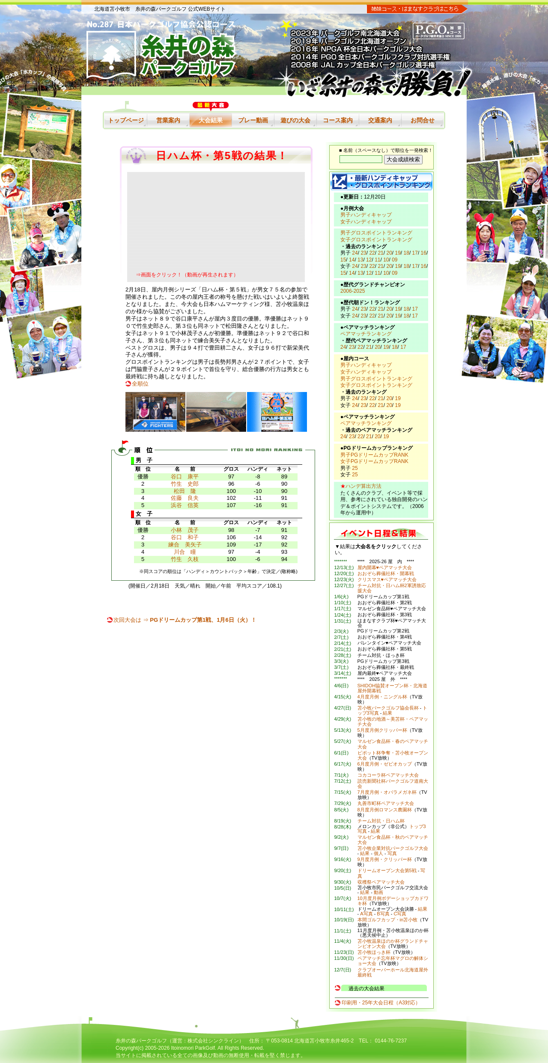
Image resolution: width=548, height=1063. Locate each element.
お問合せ (423, 120)
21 (380, 253)
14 (351, 260)
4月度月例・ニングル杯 (382, 696)
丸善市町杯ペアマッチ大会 (385, 803)
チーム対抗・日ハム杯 (381, 820)
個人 (378, 853)
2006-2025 (352, 291)
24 (354, 253)
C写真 (399, 913)
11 (377, 260)
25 (354, 468)
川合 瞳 (185, 552)
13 (360, 260)
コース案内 (338, 120)
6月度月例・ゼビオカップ (384, 763)
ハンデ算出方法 (363, 486)
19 (398, 253)
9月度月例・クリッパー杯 (384, 859)
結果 (387, 713)
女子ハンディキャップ (366, 222)
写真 (392, 853)
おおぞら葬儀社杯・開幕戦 (385, 573)
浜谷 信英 (185, 505)
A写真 (366, 913)
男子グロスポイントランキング (376, 233)
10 (386, 260)
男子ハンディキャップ (366, 215)
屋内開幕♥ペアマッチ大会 (384, 567)
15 (343, 260)
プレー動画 (253, 120)
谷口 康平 (185, 476)
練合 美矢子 (185, 544)
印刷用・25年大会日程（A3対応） (381, 1003)
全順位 (140, 383)
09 (394, 260)
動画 (378, 892)
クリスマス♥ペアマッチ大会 (387, 579)
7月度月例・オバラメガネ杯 (387, 792)
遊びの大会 (295, 120)
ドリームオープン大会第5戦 (387, 870)
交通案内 (380, 120)
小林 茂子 (185, 530)
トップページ (126, 120)
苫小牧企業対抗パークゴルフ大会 (392, 848)
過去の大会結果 (366, 989)
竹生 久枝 (185, 559)
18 (406, 253)
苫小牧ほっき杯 (373, 952)
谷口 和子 (185, 537)
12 (369, 260)
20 (389, 253)
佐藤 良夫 (185, 498)
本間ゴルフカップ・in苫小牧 (387, 919)
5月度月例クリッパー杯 (382, 730)
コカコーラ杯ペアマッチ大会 (388, 775)
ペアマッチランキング (366, 334)
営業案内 (168, 120)
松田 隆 (185, 491)
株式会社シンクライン (213, 1041)
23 (363, 253)
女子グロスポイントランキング (376, 240)
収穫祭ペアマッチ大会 (381, 882)
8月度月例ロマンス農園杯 (384, 809)
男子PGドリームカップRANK (374, 455)
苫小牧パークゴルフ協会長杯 (388, 707)
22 (372, 253)
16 (423, 253)
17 (415, 253)
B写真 (383, 913)
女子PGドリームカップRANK (374, 461)
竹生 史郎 (185, 484)
